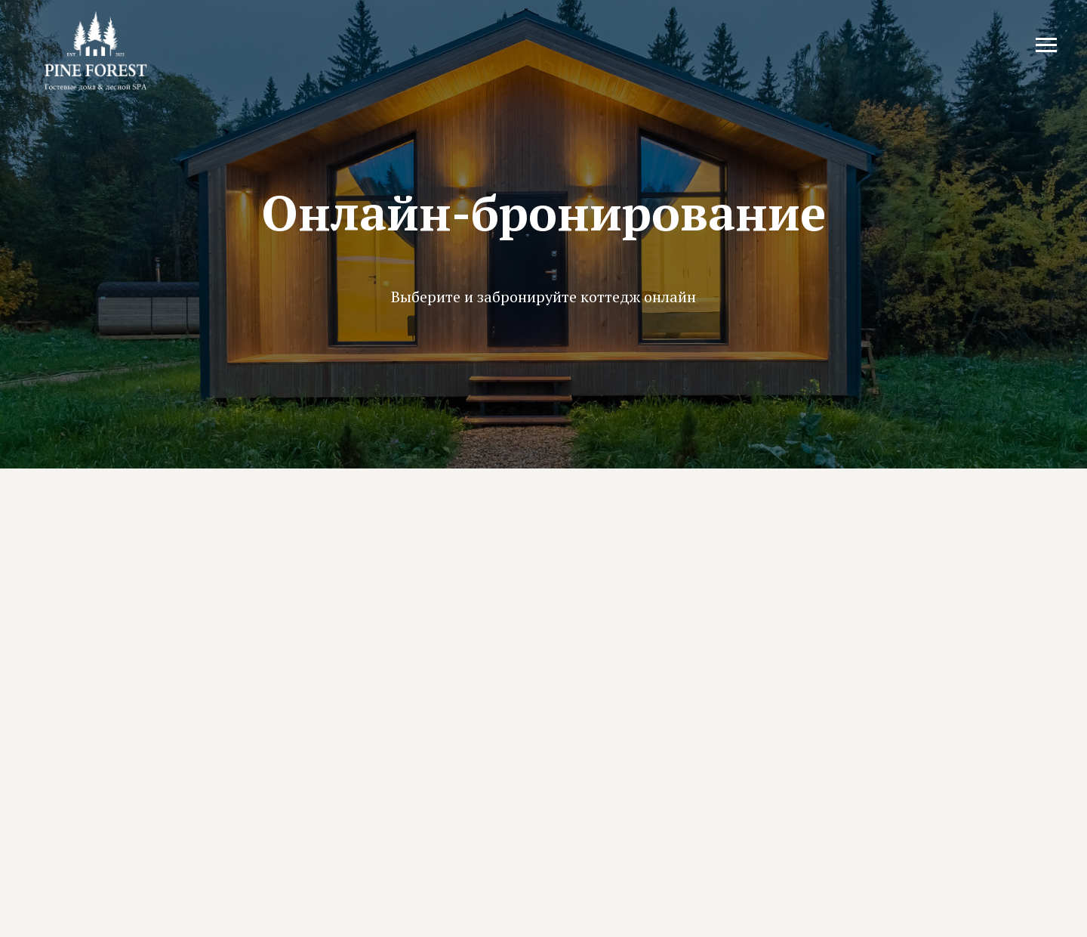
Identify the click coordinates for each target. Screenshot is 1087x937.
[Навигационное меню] (1046, 45)
